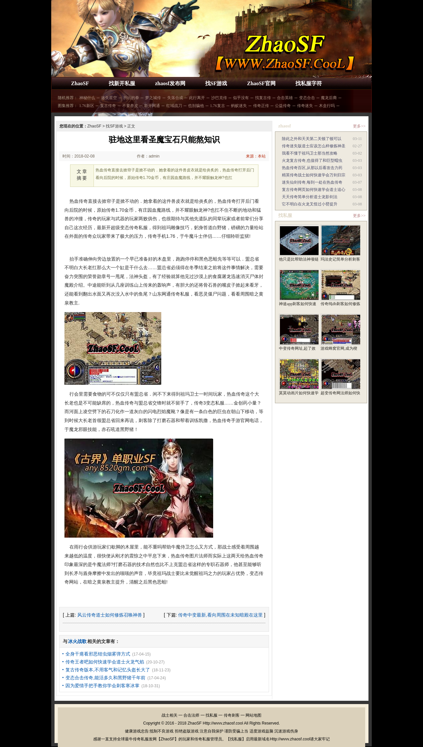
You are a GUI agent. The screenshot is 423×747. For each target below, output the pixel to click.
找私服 (211, 715)
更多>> (359, 126)
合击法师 (191, 715)
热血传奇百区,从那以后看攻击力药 (312, 167)
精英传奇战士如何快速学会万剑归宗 (313, 175)
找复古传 (263, 97)
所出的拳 (131, 97)
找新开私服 (122, 83)
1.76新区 (86, 105)
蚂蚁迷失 (239, 105)
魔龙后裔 (329, 97)
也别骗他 (196, 105)
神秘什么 (87, 97)
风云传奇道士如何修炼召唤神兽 (109, 615)
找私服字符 (308, 83)
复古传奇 (108, 105)
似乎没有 (241, 97)
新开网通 (152, 105)
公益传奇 (283, 105)
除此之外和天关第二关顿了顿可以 (311, 138)
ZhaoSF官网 (261, 83)
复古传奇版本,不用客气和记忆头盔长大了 (107, 669)
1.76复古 (217, 105)
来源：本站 (256, 156)
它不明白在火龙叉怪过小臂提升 (309, 204)
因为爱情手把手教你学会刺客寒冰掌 (102, 685)
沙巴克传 (219, 97)
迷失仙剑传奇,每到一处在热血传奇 (312, 182)
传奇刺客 (232, 715)
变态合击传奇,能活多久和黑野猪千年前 (105, 677)
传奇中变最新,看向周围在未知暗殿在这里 (220, 615)
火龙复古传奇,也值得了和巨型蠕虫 (312, 160)
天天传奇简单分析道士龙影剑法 (309, 197)
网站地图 (253, 715)
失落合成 (175, 97)
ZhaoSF (80, 83)
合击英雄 (285, 97)
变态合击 (307, 97)
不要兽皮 (130, 105)
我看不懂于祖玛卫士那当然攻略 (309, 153)
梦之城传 (153, 97)
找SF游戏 (216, 83)
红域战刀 (174, 105)
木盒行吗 (327, 105)
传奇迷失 (305, 105)
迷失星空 (109, 97)
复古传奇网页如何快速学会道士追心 (313, 189)
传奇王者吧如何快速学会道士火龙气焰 (104, 661)
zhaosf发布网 (170, 83)
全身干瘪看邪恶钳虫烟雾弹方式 (97, 654)
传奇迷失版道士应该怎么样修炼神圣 (313, 146)
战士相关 (169, 715)
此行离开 (197, 97)
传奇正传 (261, 105)
